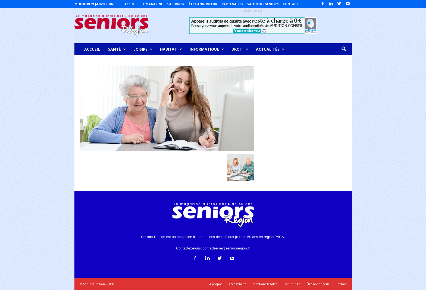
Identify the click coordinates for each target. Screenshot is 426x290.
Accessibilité (237, 284)
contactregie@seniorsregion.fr (226, 248)
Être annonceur (203, 4)
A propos (215, 284)
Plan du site (291, 284)
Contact (290, 4)
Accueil (130, 4)
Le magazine (152, 4)
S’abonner (175, 4)
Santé (117, 49)
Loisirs (142, 49)
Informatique (207, 49)
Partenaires (232, 4)
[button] (344, 49)
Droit (239, 49)
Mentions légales (265, 284)
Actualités (270, 49)
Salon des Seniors (263, 4)
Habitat (171, 49)
